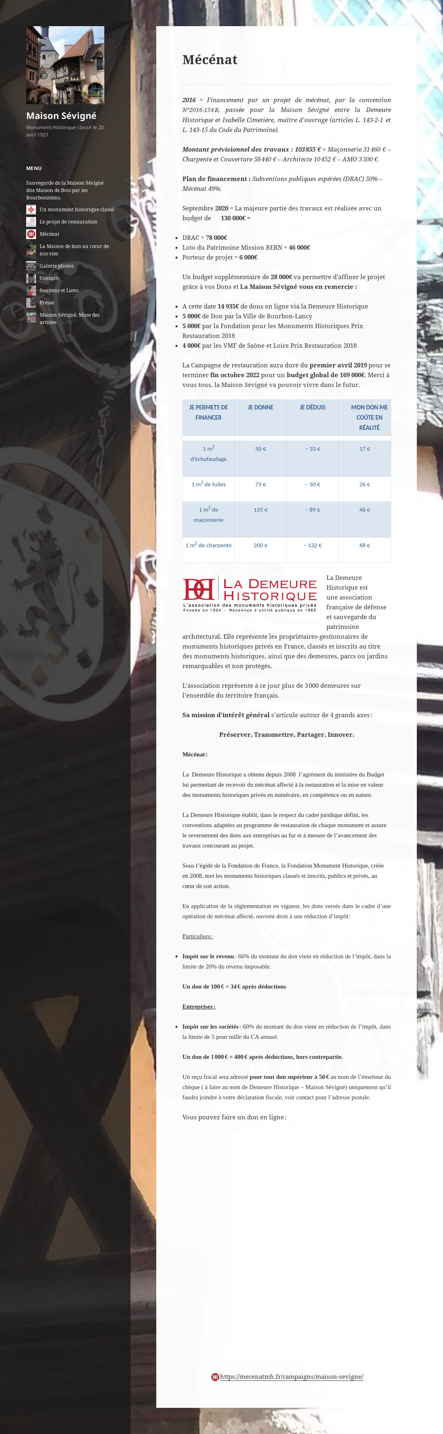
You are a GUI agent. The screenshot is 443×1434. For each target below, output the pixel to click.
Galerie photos (57, 265)
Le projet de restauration (68, 221)
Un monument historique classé (77, 209)
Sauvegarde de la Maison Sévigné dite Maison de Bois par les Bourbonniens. (64, 190)
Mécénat (49, 233)
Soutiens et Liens (59, 290)
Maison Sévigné (61, 115)
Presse (47, 302)
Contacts (49, 278)
